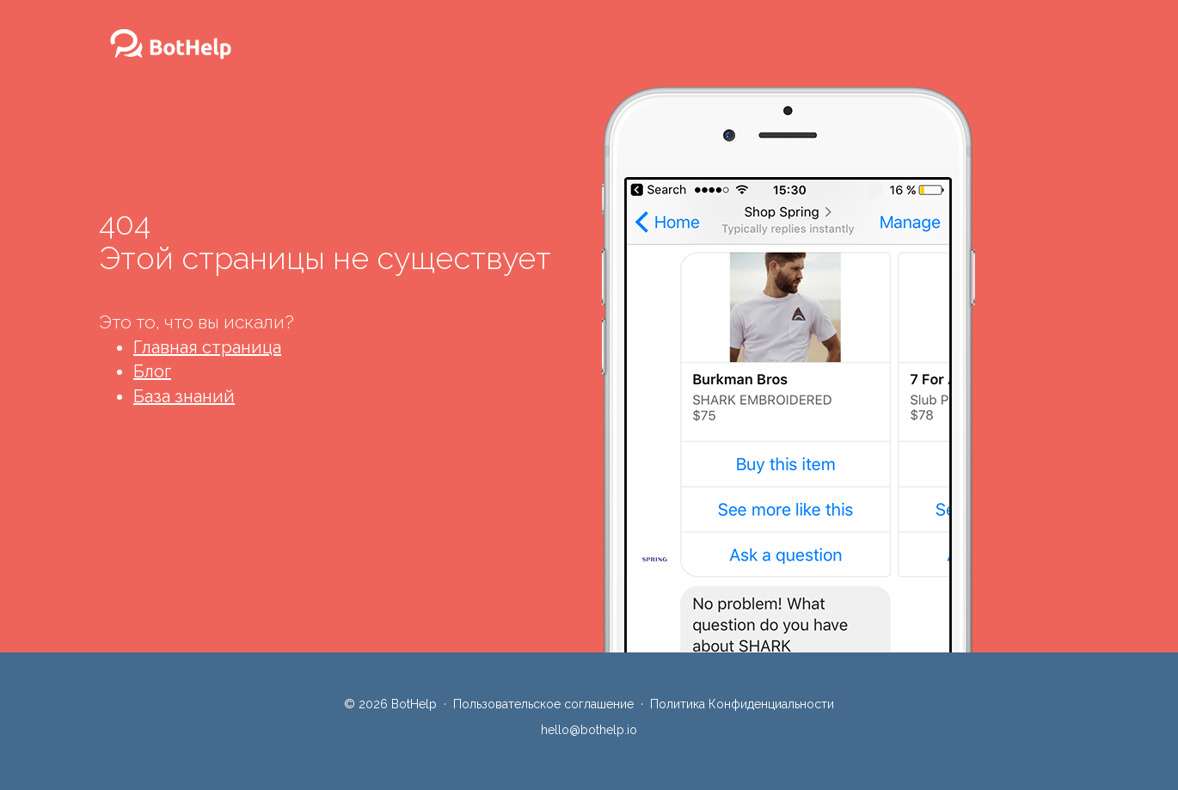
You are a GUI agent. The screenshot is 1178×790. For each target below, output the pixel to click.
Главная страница (207, 347)
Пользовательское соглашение (543, 704)
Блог (152, 371)
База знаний (184, 396)
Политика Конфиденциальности (742, 704)
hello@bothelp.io (589, 730)
